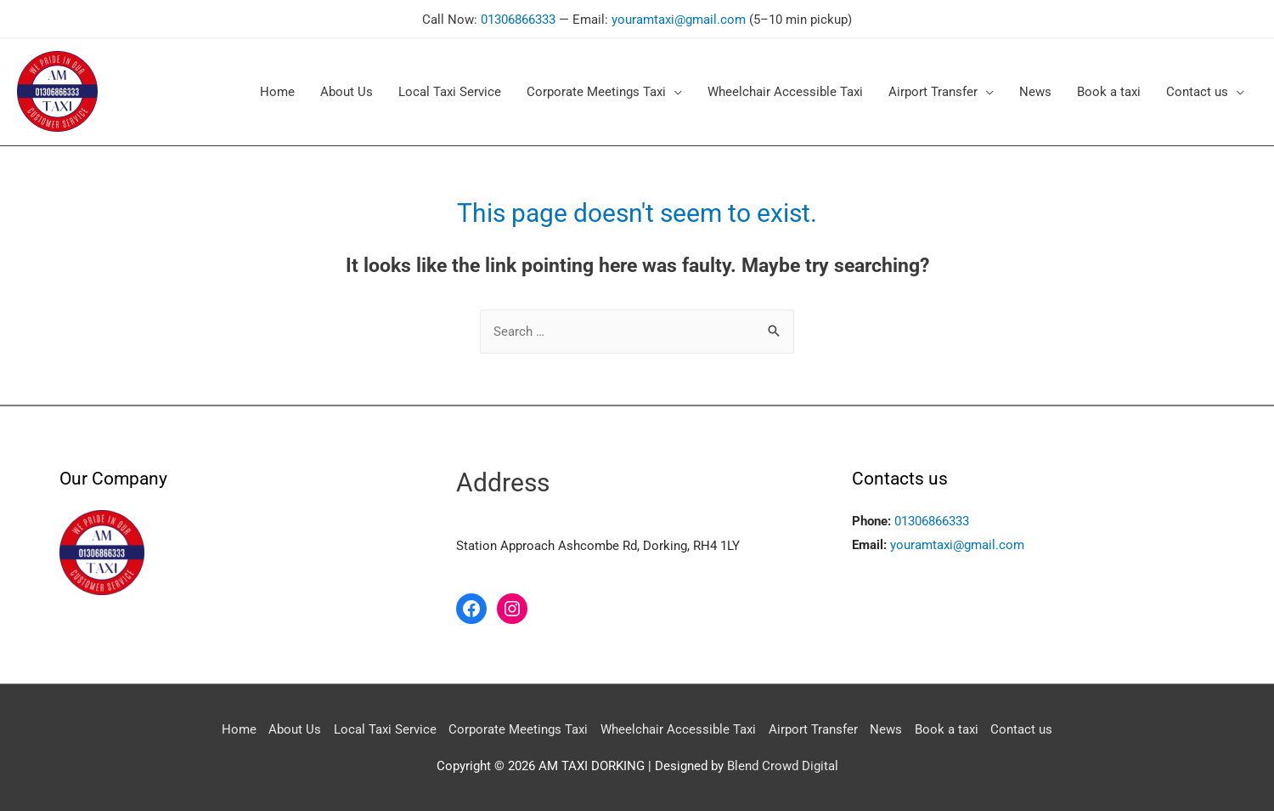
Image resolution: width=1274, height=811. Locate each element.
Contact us (1023, 727)
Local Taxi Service (384, 727)
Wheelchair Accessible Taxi (678, 727)
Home (237, 727)
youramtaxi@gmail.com (679, 18)
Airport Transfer (813, 727)
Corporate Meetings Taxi (518, 727)
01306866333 (518, 18)
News (887, 727)
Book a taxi (947, 727)
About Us (294, 727)
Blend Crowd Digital (782, 764)
